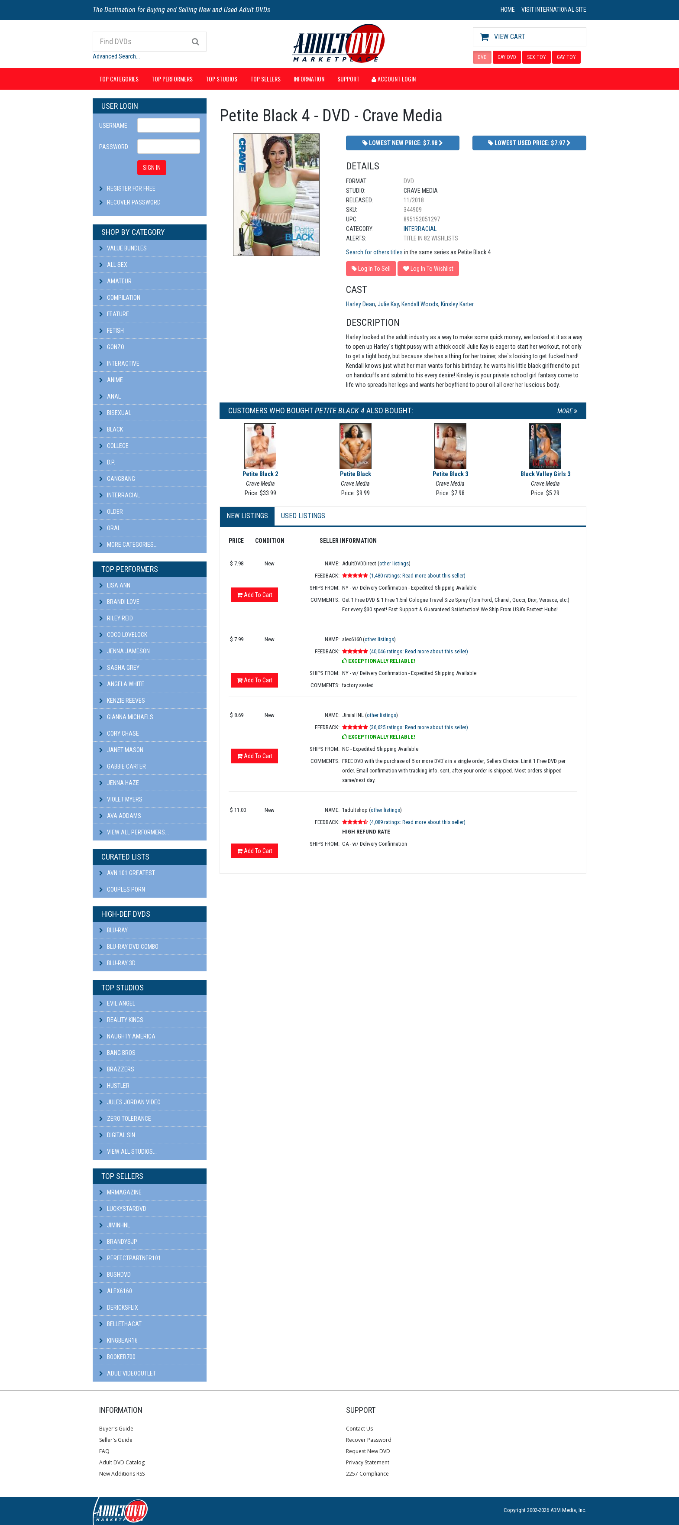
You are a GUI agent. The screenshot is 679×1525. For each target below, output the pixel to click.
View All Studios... (128, 1151)
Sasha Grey (119, 667)
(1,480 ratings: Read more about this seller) (417, 575)
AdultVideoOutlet (127, 1373)
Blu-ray (113, 930)
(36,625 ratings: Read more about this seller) (418, 727)
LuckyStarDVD (122, 1208)
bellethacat (120, 1324)
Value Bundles (123, 248)
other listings (394, 563)
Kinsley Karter (457, 304)
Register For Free (131, 188)
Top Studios (221, 78)
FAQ (104, 1451)
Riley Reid (116, 618)
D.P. (107, 462)
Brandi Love (119, 601)
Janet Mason (121, 749)
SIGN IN (152, 167)
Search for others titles (374, 252)
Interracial (119, 495)
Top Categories (119, 78)
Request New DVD (368, 1451)
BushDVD (115, 1274)
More (567, 411)
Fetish (111, 330)
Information (309, 78)
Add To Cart (254, 594)
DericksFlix (118, 1307)
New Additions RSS (122, 1473)
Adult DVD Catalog (122, 1462)
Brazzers (116, 1069)
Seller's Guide (116, 1440)
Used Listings (303, 516)
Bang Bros (117, 1052)
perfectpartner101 (130, 1258)
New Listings (247, 516)
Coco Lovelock (123, 634)
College (114, 445)
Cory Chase (119, 733)
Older (111, 511)
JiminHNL (114, 1225)
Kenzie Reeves (122, 700)
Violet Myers (120, 799)
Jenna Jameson (124, 651)
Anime (111, 379)
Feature (114, 314)
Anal (110, 396)
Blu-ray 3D (117, 963)
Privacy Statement (367, 1462)
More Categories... (128, 544)
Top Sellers (265, 78)
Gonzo (111, 347)
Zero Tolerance (125, 1118)
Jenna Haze (119, 782)
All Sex (113, 264)
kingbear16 (118, 1340)
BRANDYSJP (118, 1241)
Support (348, 78)
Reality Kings (121, 1019)
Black (111, 429)
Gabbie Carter (122, 766)
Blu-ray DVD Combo (128, 946)
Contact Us (359, 1428)
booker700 (117, 1356)
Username (113, 125)
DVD (482, 57)
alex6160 (115, 1291)
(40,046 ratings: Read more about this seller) (418, 651)
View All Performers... (134, 832)
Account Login (394, 78)
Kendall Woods (419, 304)
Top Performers (172, 78)
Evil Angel (117, 1003)
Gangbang (117, 478)
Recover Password (134, 202)
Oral (109, 528)
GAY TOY (566, 57)
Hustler (114, 1085)
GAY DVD (507, 57)
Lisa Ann (114, 585)
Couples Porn (122, 889)
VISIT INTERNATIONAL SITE (553, 9)
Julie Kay (388, 304)
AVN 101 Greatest (127, 873)
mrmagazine (120, 1192)
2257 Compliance (367, 1473)
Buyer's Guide (116, 1428)
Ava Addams (120, 815)
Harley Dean (360, 304)
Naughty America (127, 1036)
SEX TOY (536, 57)
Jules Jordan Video (130, 1102)
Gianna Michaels (126, 717)
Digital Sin (117, 1135)
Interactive (119, 363)
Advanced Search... (116, 56)
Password (113, 146)
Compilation (119, 297)
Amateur (115, 281)
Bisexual (115, 412)
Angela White (121, 684)
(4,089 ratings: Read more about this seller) (417, 822)
